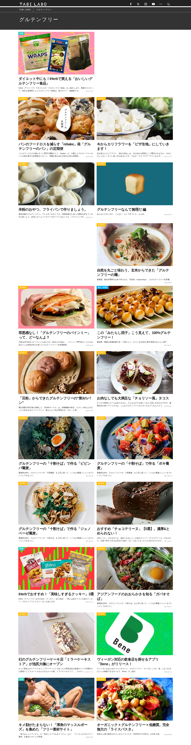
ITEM (21, 35)
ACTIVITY (23, 100)
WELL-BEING (102, 289)
